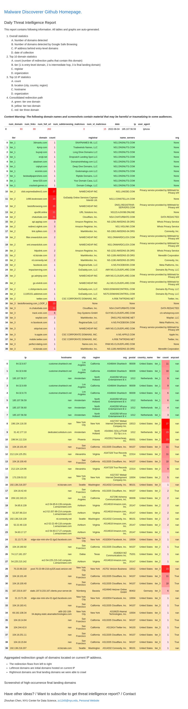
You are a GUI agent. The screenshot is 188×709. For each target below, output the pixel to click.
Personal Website (89, 700)
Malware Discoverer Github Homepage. (43, 11)
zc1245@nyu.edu (68, 700)
